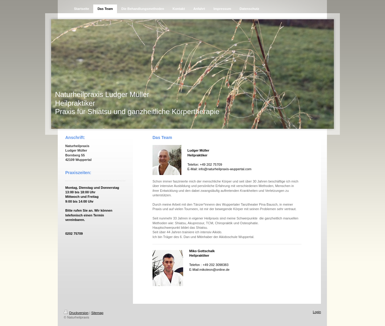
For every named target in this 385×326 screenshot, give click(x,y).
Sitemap (97, 313)
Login (317, 312)
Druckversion (76, 313)
